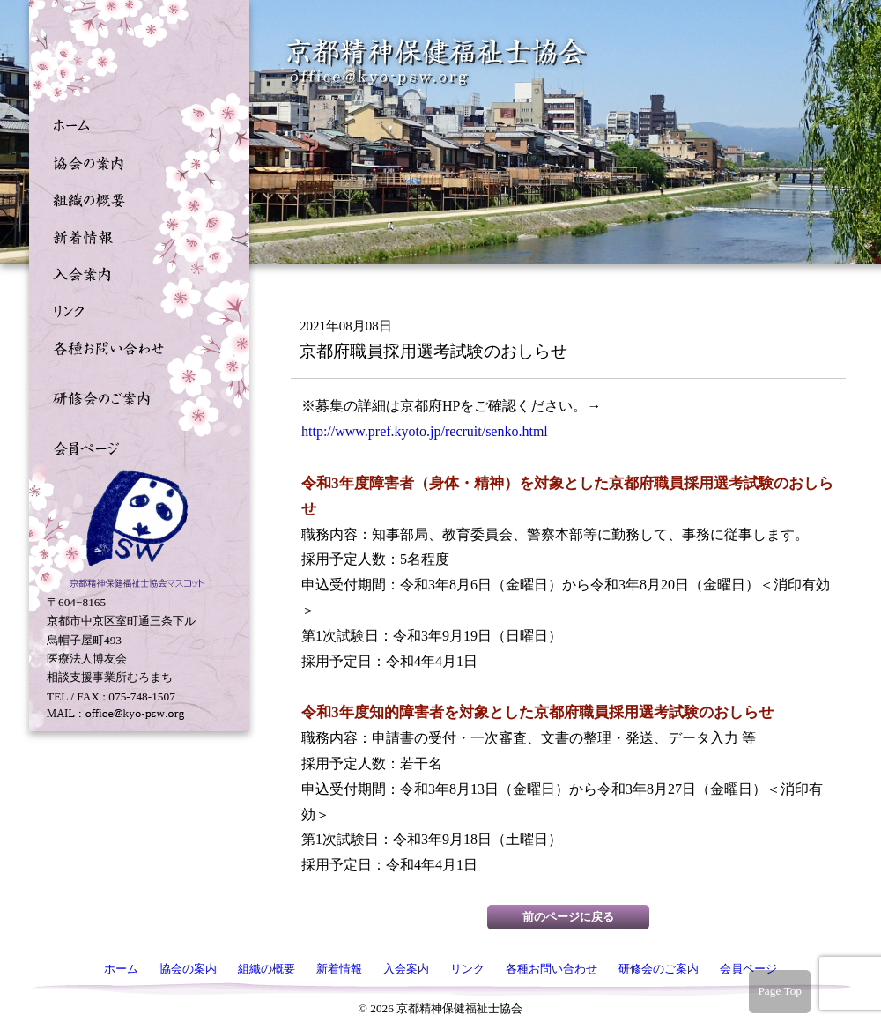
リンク (134, 309)
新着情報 (134, 235)
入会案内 (134, 272)
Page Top (780, 990)
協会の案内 (134, 161)
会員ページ (134, 446)
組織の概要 (134, 198)
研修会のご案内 (134, 396)
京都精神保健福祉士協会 (437, 62)
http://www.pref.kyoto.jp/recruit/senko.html (424, 431)
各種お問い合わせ (134, 346)
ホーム (134, 124)
